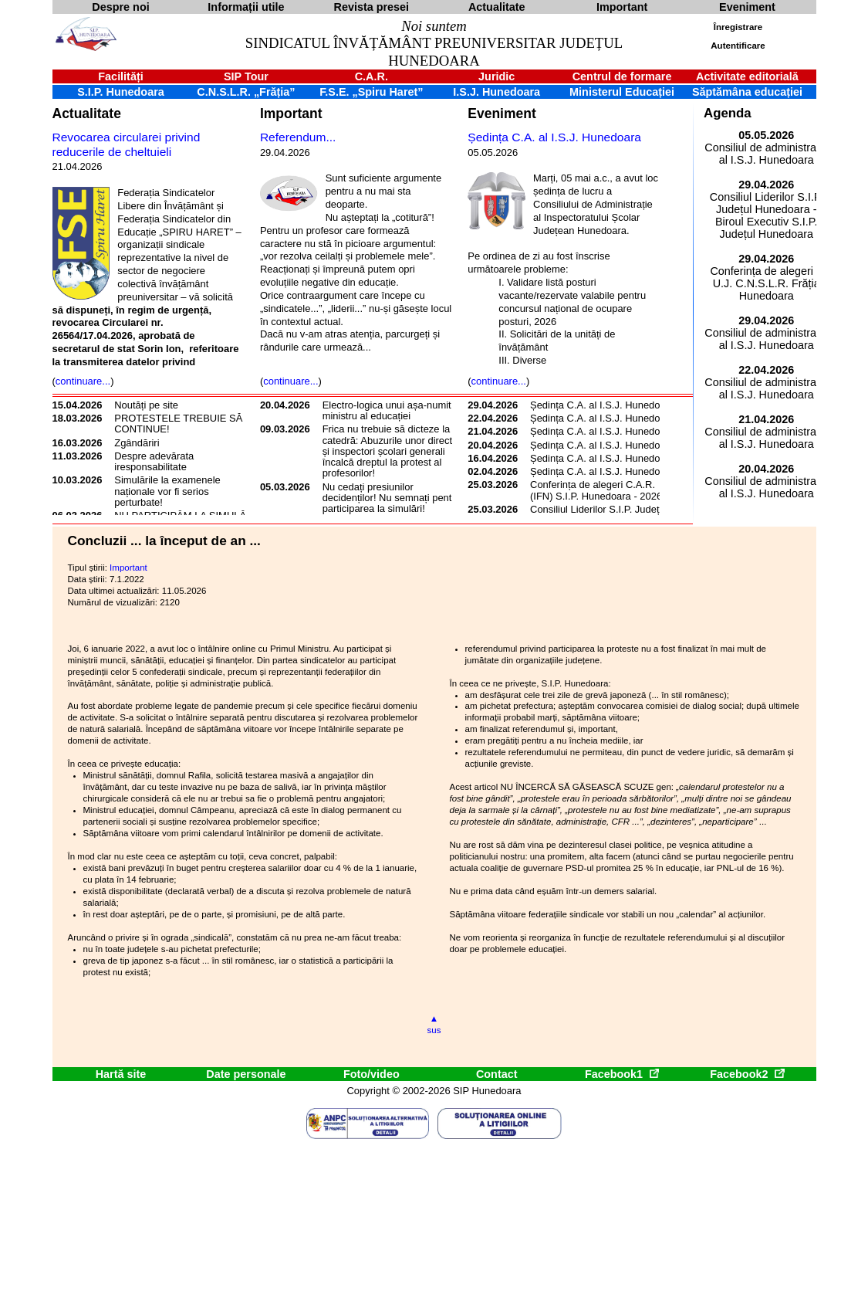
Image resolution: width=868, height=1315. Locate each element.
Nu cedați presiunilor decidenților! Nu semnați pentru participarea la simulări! (392, 498)
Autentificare (738, 45)
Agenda (727, 113)
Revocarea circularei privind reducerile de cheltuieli (126, 144)
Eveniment (501, 113)
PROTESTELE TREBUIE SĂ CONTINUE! (178, 423)
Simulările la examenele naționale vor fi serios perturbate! (167, 491)
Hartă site (121, 1074)
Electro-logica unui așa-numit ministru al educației (387, 410)
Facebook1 (622, 1074)
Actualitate (86, 113)
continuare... (83, 381)
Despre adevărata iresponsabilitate (154, 461)
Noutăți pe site (146, 405)
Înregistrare (738, 27)
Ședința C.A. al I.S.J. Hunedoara (554, 137)
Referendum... (298, 137)
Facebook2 (747, 1074)
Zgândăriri (136, 443)
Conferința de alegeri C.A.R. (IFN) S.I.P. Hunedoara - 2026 (596, 490)
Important (291, 113)
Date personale (245, 1074)
